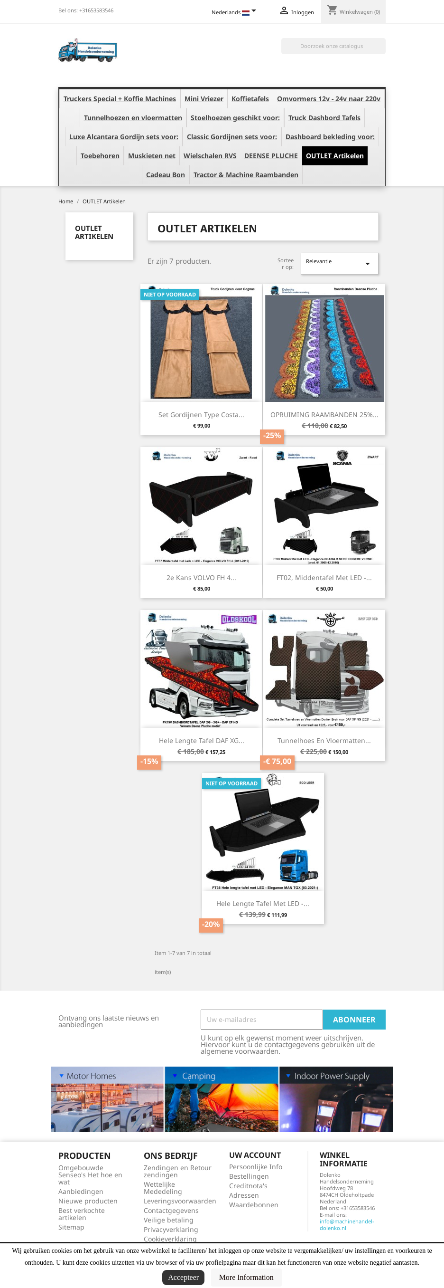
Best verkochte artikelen (81, 1214)
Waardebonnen (253, 1204)
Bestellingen (249, 1176)
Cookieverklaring (170, 1238)
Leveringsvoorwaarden (180, 1200)
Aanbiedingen (80, 1191)
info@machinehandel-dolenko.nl (347, 1224)
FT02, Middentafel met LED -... (324, 577)
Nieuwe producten (88, 1200)
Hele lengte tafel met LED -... (262, 903)
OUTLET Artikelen (94, 232)
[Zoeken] (333, 46)
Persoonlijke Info (255, 1166)
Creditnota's (248, 1185)
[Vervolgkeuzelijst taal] (235, 13)
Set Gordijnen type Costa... (201, 414)
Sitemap (71, 1226)
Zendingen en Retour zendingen (178, 1171)
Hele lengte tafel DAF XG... (201, 740)
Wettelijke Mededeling (163, 1188)
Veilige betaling (169, 1219)
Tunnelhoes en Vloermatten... (324, 740)
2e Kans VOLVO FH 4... (201, 577)
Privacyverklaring (171, 1229)
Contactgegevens (171, 1210)
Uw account (255, 1155)
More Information (246, 1277)
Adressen (244, 1195)
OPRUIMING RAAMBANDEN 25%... (324, 414)
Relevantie (339, 263)
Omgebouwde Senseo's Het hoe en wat (90, 1174)
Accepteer (183, 1277)
